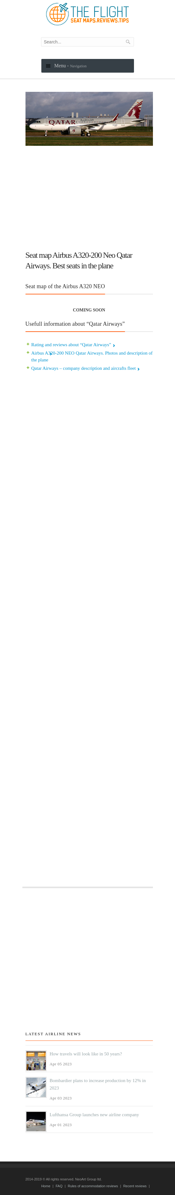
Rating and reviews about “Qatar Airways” (71, 344)
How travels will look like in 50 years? (86, 1053)
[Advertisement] (89, 195)
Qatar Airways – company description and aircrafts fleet (83, 368)
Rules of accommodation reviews (93, 1186)
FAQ (59, 1186)
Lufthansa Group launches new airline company (94, 1114)
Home (45, 1186)
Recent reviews (134, 1186)
